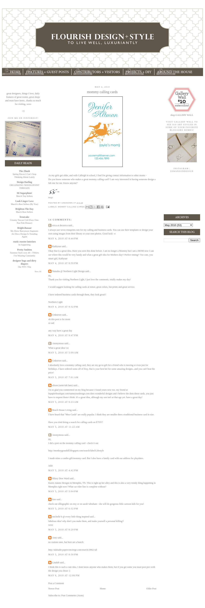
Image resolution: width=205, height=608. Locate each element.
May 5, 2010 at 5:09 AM (63, 352)
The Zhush (24, 171)
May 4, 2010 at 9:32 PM (63, 306)
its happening (24, 244)
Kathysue (56, 246)
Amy (54, 537)
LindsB (55, 562)
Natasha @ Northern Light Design (68, 271)
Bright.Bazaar (24, 228)
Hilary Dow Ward (60, 478)
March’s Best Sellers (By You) (24, 204)
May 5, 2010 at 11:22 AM (64, 427)
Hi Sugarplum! (24, 193)
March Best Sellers (24, 212)
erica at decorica (60, 225)
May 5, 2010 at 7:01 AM (63, 377)
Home (103, 588)
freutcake (24, 217)
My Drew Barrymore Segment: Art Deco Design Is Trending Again (24, 234)
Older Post (151, 588)
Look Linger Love (24, 201)
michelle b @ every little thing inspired (70, 516)
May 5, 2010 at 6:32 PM (63, 508)
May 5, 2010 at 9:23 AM (63, 402)
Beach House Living (62, 410)
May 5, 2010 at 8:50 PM (63, 554)
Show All (38, 271)
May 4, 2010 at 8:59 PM (63, 263)
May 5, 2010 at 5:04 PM (63, 491)
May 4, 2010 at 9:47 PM (63, 335)
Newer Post (53, 588)
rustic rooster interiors (24, 241)
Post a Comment (56, 583)
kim (54, 499)
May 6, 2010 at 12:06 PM (64, 575)
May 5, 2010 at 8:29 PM (63, 529)
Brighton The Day (24, 209)
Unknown (56, 314)
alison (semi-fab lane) (62, 385)
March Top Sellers (24, 196)
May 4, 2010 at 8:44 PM (63, 238)
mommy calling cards (71, 207)
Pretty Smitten (24, 249)
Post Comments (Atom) (72, 595)
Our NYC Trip (24, 267)
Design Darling (24, 182)
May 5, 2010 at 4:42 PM (63, 470)
